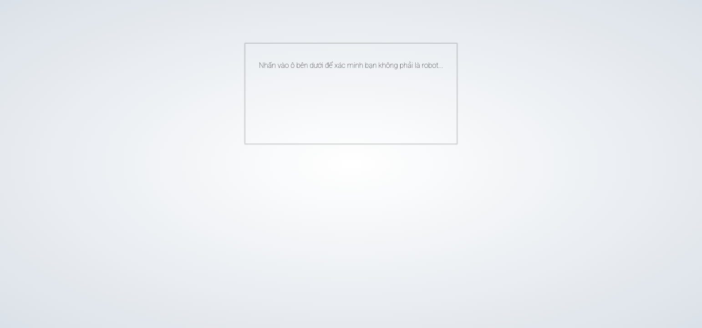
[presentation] (337, 103)
